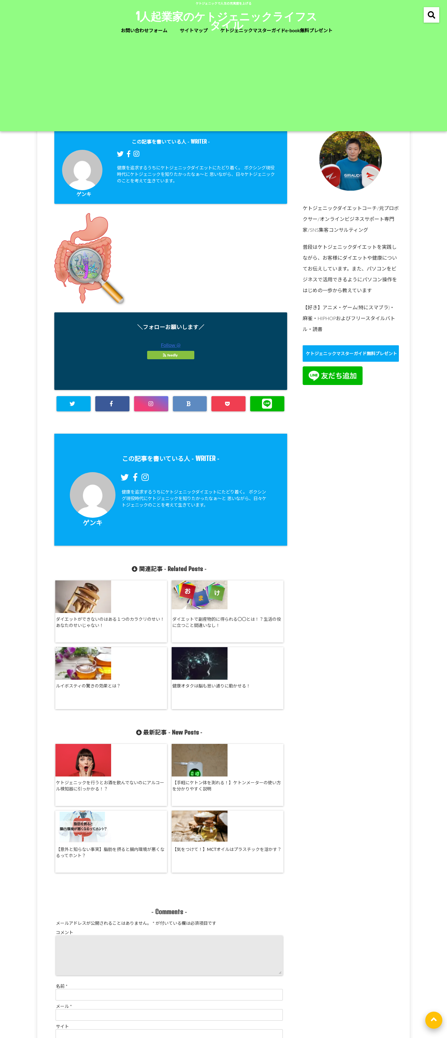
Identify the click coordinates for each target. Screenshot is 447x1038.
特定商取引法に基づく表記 (211, 1008)
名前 (62, 875)
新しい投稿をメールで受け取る (91, 951)
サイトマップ (194, 30)
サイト (62, 916)
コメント (64, 814)
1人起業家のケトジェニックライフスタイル (226, 20)
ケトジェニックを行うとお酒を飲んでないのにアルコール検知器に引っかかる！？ (82, 731)
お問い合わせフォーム (144, 30)
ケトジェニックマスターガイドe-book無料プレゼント (276, 30)
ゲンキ (83, 194)
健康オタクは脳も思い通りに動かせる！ (256, 620)
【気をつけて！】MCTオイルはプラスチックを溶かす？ (256, 728)
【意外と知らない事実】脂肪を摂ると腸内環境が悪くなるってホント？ (198, 728)
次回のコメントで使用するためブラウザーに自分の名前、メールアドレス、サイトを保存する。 (149, 942)
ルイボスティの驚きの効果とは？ (198, 620)
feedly (170, 355)
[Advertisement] (223, 84)
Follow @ (171, 345)
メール (64, 895)
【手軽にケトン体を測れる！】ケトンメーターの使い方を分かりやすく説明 (140, 728)
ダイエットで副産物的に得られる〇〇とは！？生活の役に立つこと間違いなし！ (140, 624)
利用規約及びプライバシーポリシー (283, 1008)
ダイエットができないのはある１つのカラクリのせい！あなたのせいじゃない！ (82, 627)
